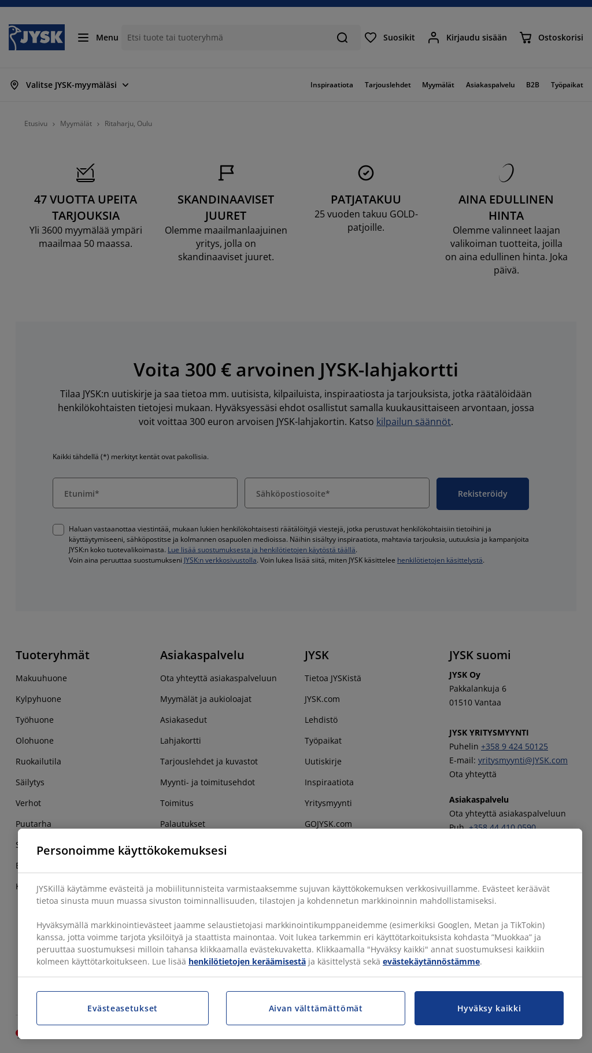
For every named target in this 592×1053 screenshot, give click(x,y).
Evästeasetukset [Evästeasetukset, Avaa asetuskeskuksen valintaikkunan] (122, 1008)
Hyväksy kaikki (489, 1008)
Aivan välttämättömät (316, 1008)
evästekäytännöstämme (431, 961)
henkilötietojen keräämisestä (247, 961)
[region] (300, 934)
